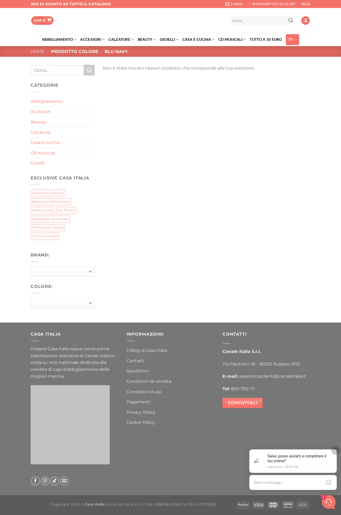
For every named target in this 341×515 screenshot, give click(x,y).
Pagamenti (138, 401)
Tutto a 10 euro (266, 39)
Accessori (92, 39)
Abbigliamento (59, 39)
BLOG (306, 4)
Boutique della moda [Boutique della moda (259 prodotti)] (51, 202)
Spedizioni (138, 370)
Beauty (147, 39)
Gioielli (169, 39)
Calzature (121, 39)
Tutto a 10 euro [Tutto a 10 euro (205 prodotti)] (45, 236)
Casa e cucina (198, 39)
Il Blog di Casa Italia (147, 350)
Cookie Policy (141, 422)
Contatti (135, 360)
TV (292, 39)
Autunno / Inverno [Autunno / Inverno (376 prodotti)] (48, 193)
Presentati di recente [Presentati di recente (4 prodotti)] (50, 219)
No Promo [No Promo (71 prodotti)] (66, 210)
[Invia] (290, 20)
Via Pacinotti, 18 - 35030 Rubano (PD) (261, 364)
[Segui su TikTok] (54, 481)
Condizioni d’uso (144, 391)
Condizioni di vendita (149, 381)
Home (37, 51)
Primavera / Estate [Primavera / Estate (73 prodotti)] (48, 228)
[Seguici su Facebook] (35, 481)
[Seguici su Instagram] (45, 481)
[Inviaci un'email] (64, 481)
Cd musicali (232, 39)
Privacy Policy (141, 412)
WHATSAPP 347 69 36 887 (274, 4)
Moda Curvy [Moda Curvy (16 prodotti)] (42, 210)
